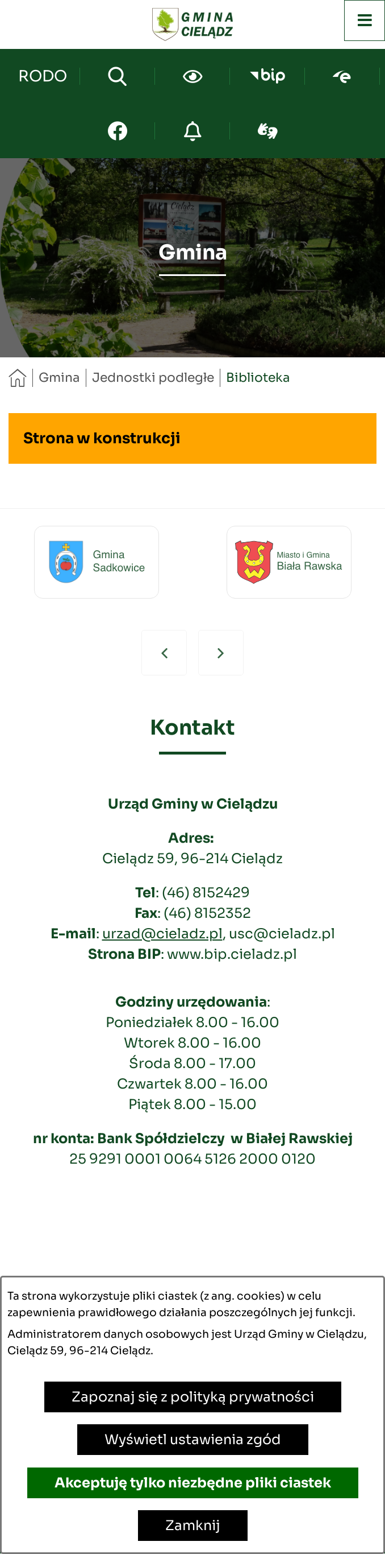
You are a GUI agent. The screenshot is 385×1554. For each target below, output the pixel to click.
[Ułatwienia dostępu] (192, 76)
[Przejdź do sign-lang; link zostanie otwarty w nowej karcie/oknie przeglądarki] (267, 131)
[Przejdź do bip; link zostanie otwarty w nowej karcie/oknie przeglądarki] (267, 76)
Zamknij (192, 1525)
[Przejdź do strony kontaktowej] (42, 76)
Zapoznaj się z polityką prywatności (193, 1396)
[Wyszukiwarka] (117, 76)
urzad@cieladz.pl (162, 933)
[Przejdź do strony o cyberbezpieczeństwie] (192, 131)
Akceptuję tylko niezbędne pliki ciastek (193, 1482)
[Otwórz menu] (364, 20)
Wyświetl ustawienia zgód (192, 1439)
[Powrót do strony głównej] (18, 378)
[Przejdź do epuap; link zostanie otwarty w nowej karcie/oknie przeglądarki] (342, 76)
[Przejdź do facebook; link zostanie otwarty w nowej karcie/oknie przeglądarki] (117, 131)
